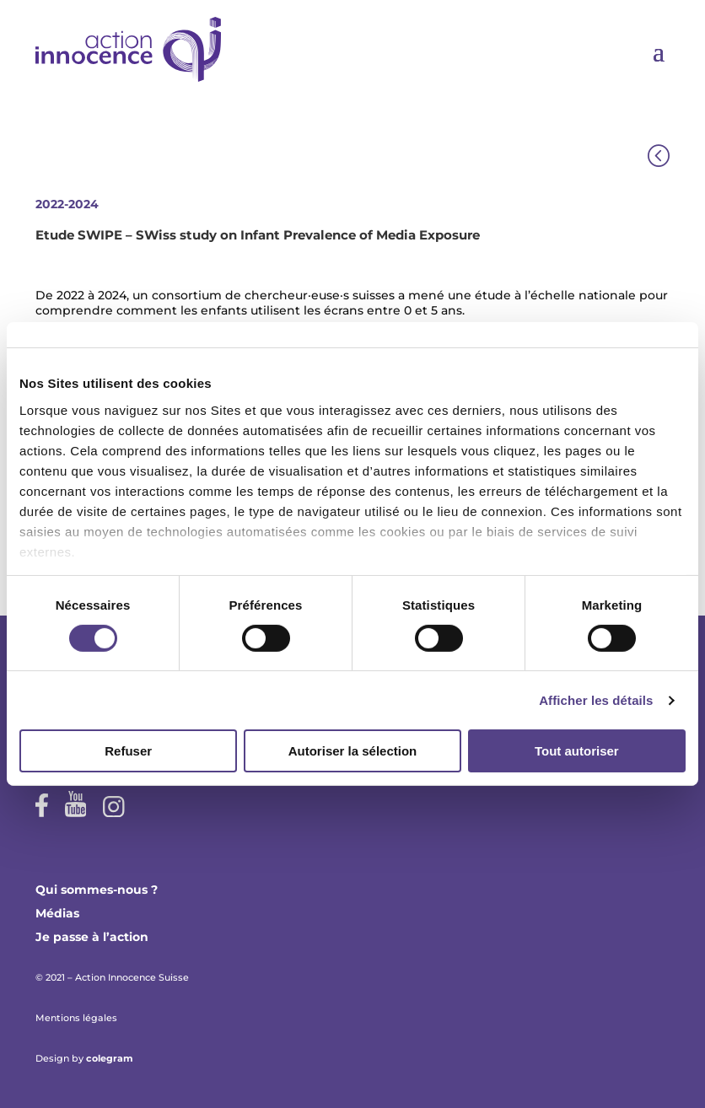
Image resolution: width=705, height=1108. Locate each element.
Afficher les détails (596, 700)
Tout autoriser (577, 751)
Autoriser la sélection (352, 751)
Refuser (128, 751)
